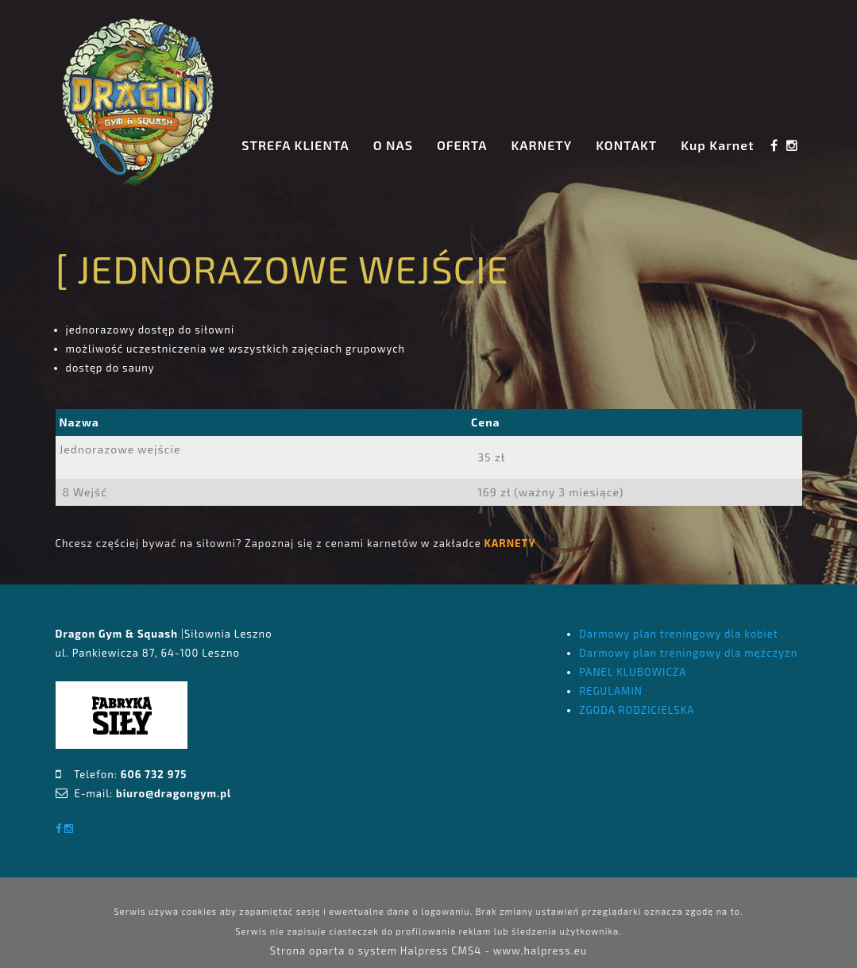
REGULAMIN (611, 691)
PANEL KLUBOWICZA (632, 671)
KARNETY (542, 144)
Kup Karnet (717, 144)
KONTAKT (626, 144)
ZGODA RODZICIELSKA (636, 710)
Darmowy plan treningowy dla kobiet (678, 633)
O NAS (393, 144)
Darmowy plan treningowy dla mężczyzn (688, 652)
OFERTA (462, 144)
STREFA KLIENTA (295, 144)
